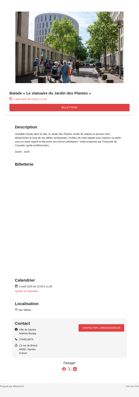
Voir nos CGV (132, 386)
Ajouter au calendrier (26, 291)
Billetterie (69, 107)
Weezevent (18, 386)
